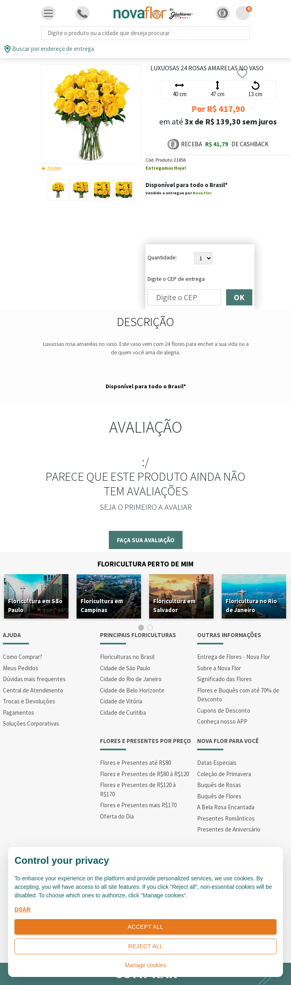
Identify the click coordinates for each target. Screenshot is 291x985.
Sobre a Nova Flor (219, 668)
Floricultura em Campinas (102, 605)
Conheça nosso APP (222, 721)
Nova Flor (202, 193)
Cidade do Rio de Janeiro (131, 679)
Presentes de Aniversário (228, 829)
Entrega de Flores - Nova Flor (233, 657)
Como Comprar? (22, 657)
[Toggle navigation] (48, 13)
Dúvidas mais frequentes (34, 679)
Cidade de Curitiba (123, 712)
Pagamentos (18, 712)
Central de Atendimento (33, 690)
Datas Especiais (217, 762)
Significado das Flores (224, 679)
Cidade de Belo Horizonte (132, 690)
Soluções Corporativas (31, 723)
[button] (223, 13)
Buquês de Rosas (219, 785)
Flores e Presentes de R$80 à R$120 (144, 774)
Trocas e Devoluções (29, 701)
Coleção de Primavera (224, 774)
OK (239, 297)
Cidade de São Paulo (125, 668)
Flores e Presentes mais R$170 (138, 805)
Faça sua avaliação (146, 540)
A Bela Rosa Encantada (225, 807)
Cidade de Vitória (121, 701)
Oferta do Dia (117, 816)
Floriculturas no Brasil (127, 657)
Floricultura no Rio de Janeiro (251, 605)
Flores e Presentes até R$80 (135, 762)
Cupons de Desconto (223, 710)
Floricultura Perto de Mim (145, 563)
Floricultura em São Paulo (35, 605)
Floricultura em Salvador (174, 605)
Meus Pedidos (20, 668)
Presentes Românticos (226, 818)
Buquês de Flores (219, 796)
